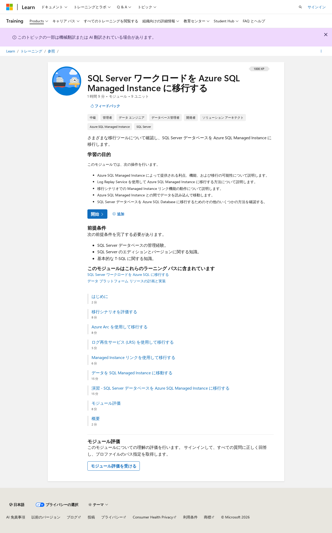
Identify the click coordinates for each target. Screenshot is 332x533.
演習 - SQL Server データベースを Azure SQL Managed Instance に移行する (161, 388)
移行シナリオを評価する (114, 311)
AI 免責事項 (15, 517)
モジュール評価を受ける (113, 466)
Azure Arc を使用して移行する (120, 326)
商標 (207, 517)
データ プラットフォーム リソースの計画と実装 (126, 280)
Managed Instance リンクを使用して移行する (133, 357)
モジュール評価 (106, 403)
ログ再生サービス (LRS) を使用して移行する (133, 342)
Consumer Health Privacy (153, 517)
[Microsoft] (9, 7)
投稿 (91, 517)
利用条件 (190, 517)
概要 (96, 418)
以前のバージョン (45, 517)
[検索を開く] (300, 7)
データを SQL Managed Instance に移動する (132, 372)
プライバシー (112, 517)
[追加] (118, 214)
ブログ (72, 517)
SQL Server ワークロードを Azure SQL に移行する (128, 274)
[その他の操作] (321, 51)
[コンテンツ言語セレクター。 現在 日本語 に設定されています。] (16, 505)
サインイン (317, 6)
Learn (11, 51)
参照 (52, 51)
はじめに (100, 296)
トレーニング (31, 51)
